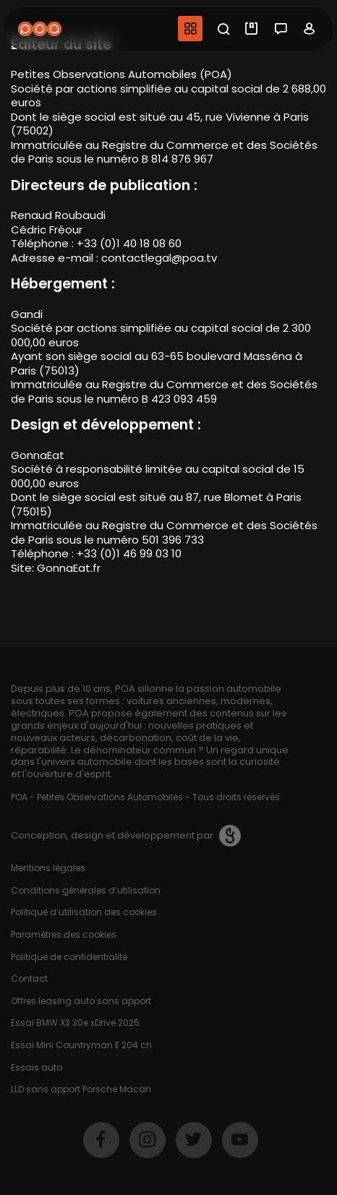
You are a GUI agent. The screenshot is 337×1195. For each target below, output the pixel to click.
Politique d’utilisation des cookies (84, 912)
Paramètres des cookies (63, 934)
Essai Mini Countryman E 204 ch (81, 1045)
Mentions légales (48, 868)
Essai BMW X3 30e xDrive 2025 (75, 1022)
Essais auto (36, 1067)
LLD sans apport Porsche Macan (81, 1089)
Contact (29, 978)
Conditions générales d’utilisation (86, 890)
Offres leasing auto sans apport (81, 1001)
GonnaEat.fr (69, 567)
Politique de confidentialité (69, 957)
